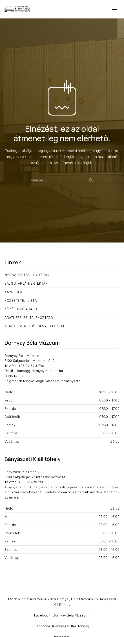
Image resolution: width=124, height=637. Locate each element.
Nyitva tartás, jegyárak (26, 275)
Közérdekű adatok (21, 309)
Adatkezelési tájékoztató (28, 318)
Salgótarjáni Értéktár (26, 283)
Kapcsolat (14, 292)
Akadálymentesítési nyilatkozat (34, 326)
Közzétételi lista (20, 300)
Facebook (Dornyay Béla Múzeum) (62, 615)
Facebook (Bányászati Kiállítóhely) (62, 626)
